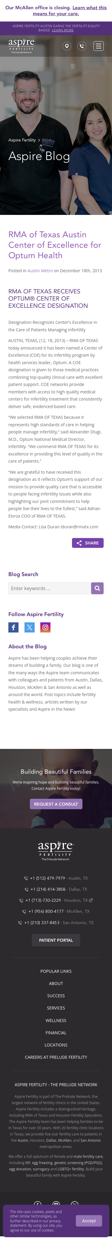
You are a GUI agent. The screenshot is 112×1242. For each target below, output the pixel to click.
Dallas (51, 1140)
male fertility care (87, 1156)
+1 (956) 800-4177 (46, 911)
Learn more (63, 30)
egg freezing (42, 1162)
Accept (89, 1220)
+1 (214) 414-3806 (48, 889)
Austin (23, 1140)
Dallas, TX (78, 889)
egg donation (20, 1169)
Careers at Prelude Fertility (56, 1057)
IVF (27, 1162)
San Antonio (91, 1140)
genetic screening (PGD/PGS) (78, 1162)
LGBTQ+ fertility (71, 1169)
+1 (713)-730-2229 (43, 900)
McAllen (64, 1140)
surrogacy (41, 1169)
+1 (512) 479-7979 (47, 878)
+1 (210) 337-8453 (41, 923)
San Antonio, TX (78, 923)
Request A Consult (56, 804)
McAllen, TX (78, 911)
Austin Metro (40, 270)
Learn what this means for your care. (70, 10)
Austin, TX (78, 878)
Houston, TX (76, 900)
